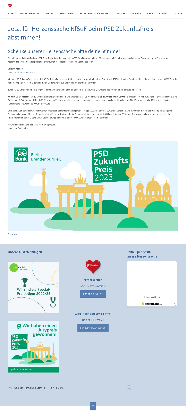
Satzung (57, 387)
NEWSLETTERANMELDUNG (93, 328)
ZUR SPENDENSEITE (93, 294)
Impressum (15, 387)
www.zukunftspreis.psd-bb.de (21, 72)
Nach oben (93, 406)
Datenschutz (35, 387)
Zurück (13, 234)
